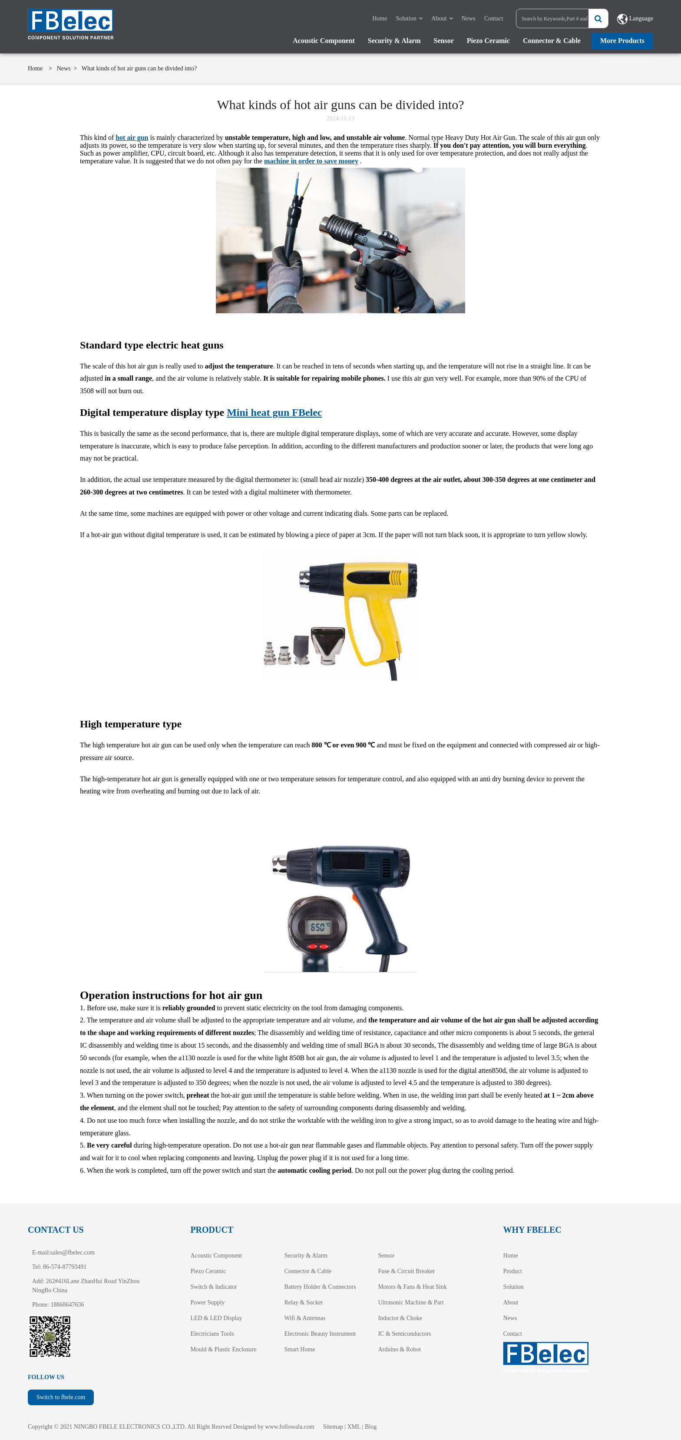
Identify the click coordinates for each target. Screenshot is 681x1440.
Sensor (444, 40)
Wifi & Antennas (304, 1318)
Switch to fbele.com (60, 1397)
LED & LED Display (216, 1318)
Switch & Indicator (213, 1287)
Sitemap (333, 1426)
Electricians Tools (212, 1334)
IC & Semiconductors (404, 1334)
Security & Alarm (394, 40)
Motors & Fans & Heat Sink (412, 1287)
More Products (622, 40)
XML (354, 1426)
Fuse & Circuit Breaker (406, 1271)
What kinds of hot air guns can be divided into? (139, 68)
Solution (406, 18)
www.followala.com (289, 1426)
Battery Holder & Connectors (320, 1287)
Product (512, 1271)
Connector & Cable (552, 40)
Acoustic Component (324, 40)
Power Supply (207, 1302)
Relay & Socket (303, 1302)
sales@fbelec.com (72, 1252)
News (469, 18)
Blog (371, 1426)
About (438, 18)
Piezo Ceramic (488, 40)
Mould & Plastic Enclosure (223, 1349)
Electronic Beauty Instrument (320, 1334)
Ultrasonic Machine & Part (410, 1302)
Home (379, 18)
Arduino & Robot (399, 1349)
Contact (493, 18)
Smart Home (299, 1349)
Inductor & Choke (400, 1318)
